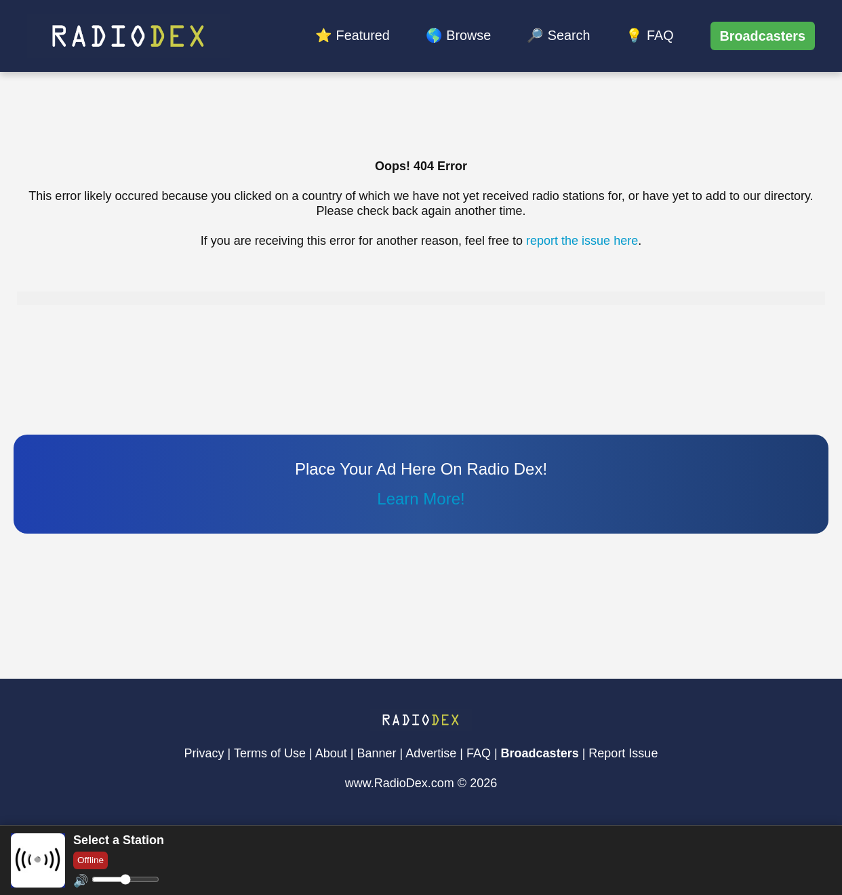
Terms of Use (270, 753)
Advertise (430, 753)
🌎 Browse (458, 35)
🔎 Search (558, 35)
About (331, 753)
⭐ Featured (352, 35)
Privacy (204, 753)
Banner (376, 753)
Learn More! (420, 499)
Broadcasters (762, 35)
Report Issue (623, 753)
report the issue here (582, 240)
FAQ (478, 753)
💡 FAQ (649, 35)
